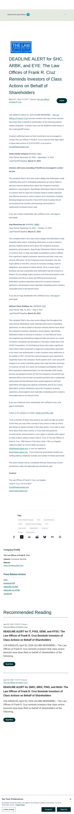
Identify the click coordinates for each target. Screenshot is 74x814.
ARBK (36, 224)
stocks (20, 532)
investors (45, 528)
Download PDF (9, 583)
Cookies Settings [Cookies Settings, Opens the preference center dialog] (8, 811)
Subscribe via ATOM (12, 590)
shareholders (34, 528)
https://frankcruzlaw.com (13, 565)
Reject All (64, 811)
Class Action (30, 532)
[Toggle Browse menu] (65, 14)
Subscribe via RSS (11, 587)
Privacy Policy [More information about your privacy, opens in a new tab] (20, 806)
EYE (43, 306)
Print (5, 580)
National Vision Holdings (34, 524)
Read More (9, 664)
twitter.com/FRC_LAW (44, 413)
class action (22, 528)
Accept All (48, 811)
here (56, 214)
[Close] (70, 800)
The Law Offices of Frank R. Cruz (15, 627)
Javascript (8, 594)
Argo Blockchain (49, 520)
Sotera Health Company (25, 520)
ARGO (20, 524)
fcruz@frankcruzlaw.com (19, 147)
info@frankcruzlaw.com (18, 449)
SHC (39, 154)
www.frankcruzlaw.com (18, 452)
